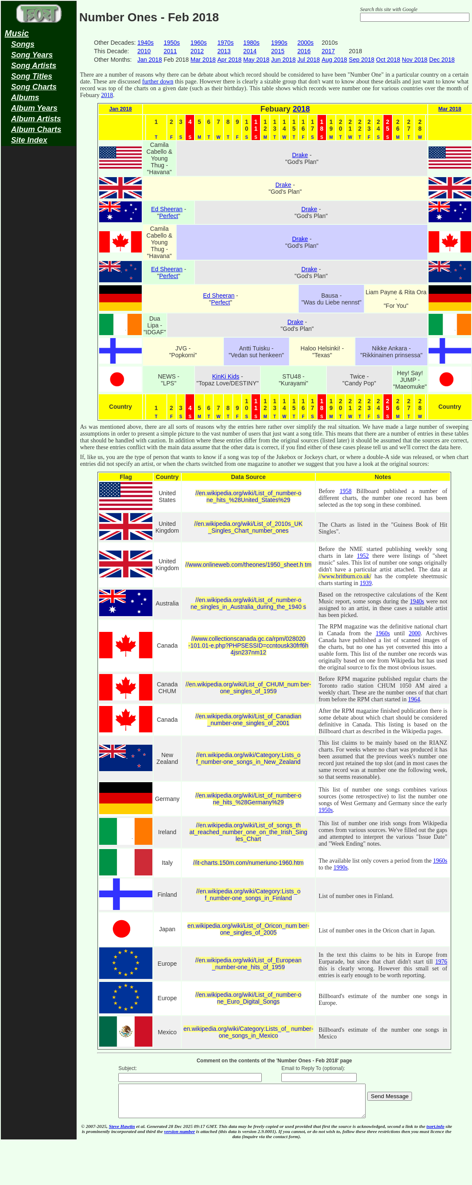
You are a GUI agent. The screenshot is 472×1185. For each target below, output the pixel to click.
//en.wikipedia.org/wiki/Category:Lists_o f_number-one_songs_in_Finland (248, 894)
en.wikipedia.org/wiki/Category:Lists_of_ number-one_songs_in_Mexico (248, 1032)
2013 (224, 51)
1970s (225, 42)
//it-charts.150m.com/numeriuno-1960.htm (248, 862)
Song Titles (31, 76)
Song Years (32, 55)
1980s (251, 42)
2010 (144, 51)
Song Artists (33, 65)
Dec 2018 (442, 59)
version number (179, 1137)
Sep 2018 (362, 59)
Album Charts (36, 129)
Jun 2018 (283, 59)
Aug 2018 (334, 59)
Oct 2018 (388, 59)
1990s (279, 42)
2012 (197, 51)
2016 (304, 51)
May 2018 (256, 59)
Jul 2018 (309, 59)
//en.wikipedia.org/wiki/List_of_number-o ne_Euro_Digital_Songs (248, 998)
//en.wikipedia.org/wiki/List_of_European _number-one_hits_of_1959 (248, 963)
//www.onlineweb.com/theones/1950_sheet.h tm (248, 564)
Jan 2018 (149, 59)
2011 (170, 51)
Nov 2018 (414, 59)
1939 (366, 583)
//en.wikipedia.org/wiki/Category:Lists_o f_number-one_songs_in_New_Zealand (248, 758)
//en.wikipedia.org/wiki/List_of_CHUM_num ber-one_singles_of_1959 (248, 687)
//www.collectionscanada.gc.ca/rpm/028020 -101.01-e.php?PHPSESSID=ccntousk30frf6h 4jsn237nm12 (248, 645)
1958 (346, 491)
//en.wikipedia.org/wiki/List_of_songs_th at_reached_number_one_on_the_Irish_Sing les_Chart (248, 832)
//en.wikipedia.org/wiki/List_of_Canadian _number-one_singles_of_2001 (248, 719)
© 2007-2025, (95, 1132)
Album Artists (36, 119)
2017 (328, 51)
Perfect (168, 215)
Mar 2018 (203, 59)
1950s (171, 42)
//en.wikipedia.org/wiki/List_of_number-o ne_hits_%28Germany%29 (248, 799)
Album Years (34, 108)
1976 (441, 961)
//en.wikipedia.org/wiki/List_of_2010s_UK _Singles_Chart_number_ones (248, 527)
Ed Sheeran (167, 209)
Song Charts (34, 87)
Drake (300, 155)
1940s (145, 42)
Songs (22, 44)
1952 (363, 556)
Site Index (29, 140)
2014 (250, 51)
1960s (199, 42)
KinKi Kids (225, 376)
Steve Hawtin (122, 1132)
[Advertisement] (39, 283)
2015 (277, 51)
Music (17, 33)
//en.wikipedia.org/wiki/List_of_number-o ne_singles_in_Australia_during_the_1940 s (248, 603)
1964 (414, 699)
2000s (306, 42)
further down (157, 81)
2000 (415, 633)
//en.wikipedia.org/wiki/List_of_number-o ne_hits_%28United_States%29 (248, 496)
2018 (107, 95)
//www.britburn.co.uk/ (344, 576)
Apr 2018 (229, 59)
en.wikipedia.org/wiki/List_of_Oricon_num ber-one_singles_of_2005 (248, 929)
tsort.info (435, 1132)
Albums (25, 97)
